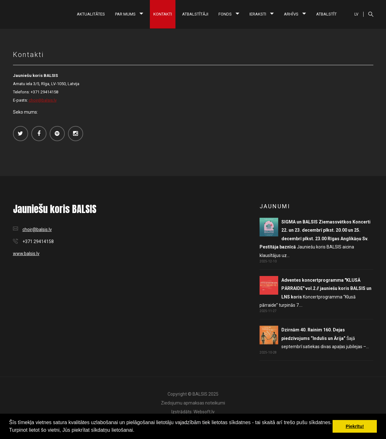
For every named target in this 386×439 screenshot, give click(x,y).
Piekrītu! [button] (355, 426)
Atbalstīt (326, 14)
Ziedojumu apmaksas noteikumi (193, 402)
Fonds (228, 14)
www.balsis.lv (26, 253)
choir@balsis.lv (43, 100)
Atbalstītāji (195, 14)
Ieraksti (261, 14)
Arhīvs (295, 14)
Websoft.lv (204, 411)
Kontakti (162, 14)
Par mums (129, 14)
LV (356, 14)
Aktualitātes (91, 14)
